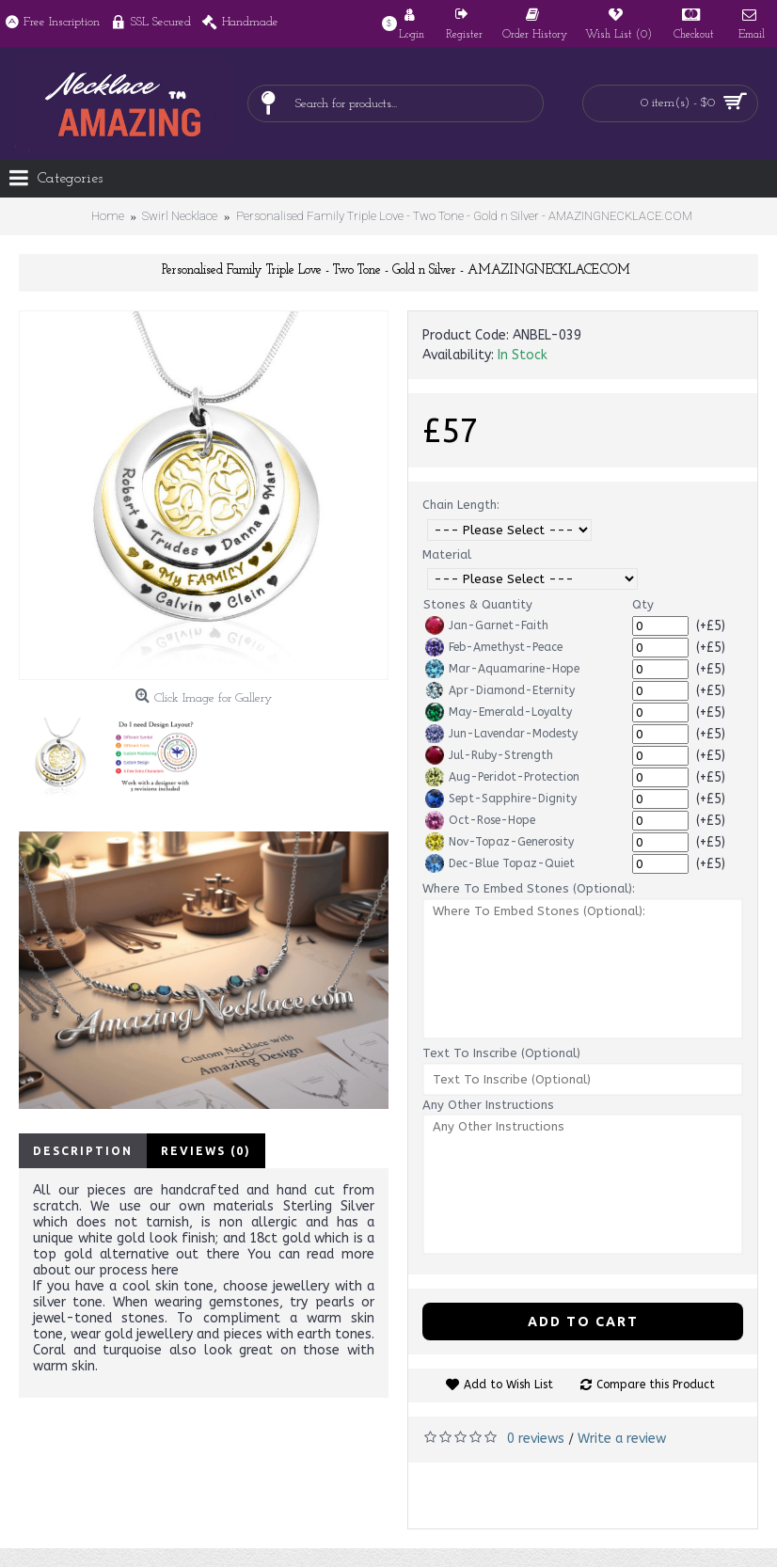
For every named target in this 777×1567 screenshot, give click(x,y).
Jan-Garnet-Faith (486, 625)
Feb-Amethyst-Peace (494, 647)
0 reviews (535, 1439)
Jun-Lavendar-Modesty (501, 733)
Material (446, 554)
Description (83, 1151)
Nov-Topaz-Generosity (499, 841)
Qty (643, 604)
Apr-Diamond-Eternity (500, 690)
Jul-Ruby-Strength (489, 755)
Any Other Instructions (488, 1105)
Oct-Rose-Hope (480, 820)
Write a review (622, 1439)
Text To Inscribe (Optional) (501, 1053)
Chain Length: (461, 505)
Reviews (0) (206, 1151)
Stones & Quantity (477, 604)
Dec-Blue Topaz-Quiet (500, 863)
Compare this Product (655, 1384)
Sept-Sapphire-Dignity (501, 798)
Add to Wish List (508, 1384)
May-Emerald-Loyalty (498, 712)
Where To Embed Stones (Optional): (528, 888)
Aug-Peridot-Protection (502, 777)
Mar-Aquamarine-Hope (502, 668)
